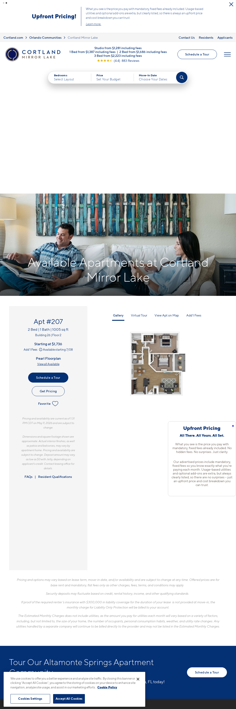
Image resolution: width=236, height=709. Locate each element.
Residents (206, 37)
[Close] (138, 679)
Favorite (48, 276)
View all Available (48, 237)
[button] (3, 3)
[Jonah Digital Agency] (216, 670)
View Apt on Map (167, 188)
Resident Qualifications (55, 350)
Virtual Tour (139, 188)
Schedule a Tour (197, 54)
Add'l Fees (33, 222)
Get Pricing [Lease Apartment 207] (48, 264)
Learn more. (93, 24)
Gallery (118, 188)
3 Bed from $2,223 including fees (118, 55)
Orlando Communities (45, 37)
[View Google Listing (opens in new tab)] (118, 60)
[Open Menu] (227, 54)
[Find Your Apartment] (181, 77)
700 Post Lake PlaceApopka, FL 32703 (94, 618)
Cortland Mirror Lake (83, 37)
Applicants (225, 37)
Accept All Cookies (69, 698)
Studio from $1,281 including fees (118, 48)
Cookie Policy (107, 687)
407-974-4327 (89, 607)
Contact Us (187, 37)
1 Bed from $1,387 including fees (92, 52)
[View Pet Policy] (115, 631)
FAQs (28, 350)
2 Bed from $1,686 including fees (143, 52)
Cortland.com (13, 37)
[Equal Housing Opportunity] (79, 631)
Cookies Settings (30, 698)
